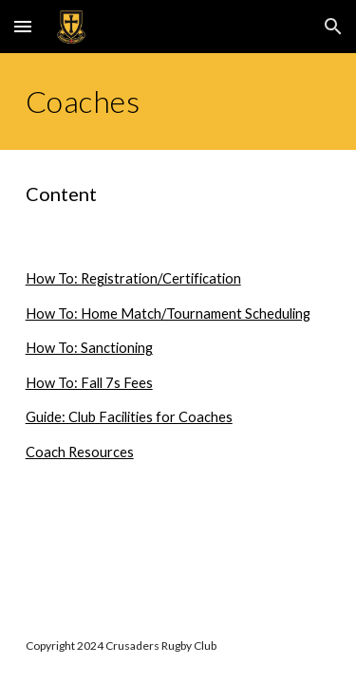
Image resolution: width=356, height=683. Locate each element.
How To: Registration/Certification (133, 278)
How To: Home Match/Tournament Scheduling (168, 313)
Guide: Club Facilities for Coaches (129, 417)
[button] (23, 26)
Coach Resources (80, 452)
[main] (178, 101)
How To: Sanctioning (89, 348)
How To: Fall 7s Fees (89, 383)
